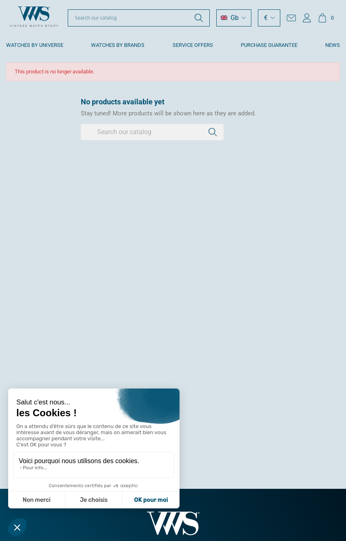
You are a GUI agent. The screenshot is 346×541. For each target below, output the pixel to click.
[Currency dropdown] (269, 18)
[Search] (139, 17)
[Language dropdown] (234, 18)
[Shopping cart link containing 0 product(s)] (326, 17)
